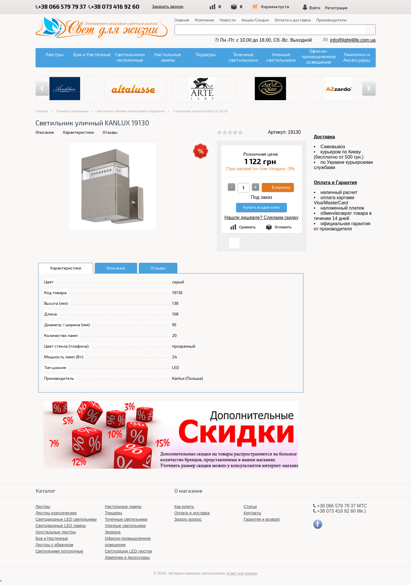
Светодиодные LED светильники (66, 519)
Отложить (283, 227)
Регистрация (339, 7)
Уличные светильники (72, 111)
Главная (181, 19)
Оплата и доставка (293, 19)
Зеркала (113, 532)
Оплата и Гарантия (335, 182)
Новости (228, 19)
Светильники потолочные (59, 551)
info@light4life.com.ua (353, 40)
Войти (317, 7)
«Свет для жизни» (241, 573)
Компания (204, 19)
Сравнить (247, 227)
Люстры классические (56, 513)
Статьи (250, 506)
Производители (331, 19)
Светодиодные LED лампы (61, 525)
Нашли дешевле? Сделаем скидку (261, 217)
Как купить (184, 506)
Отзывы (110, 132)
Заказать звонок (168, 6)
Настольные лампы (123, 506)
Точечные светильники (126, 519)
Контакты (252, 513)
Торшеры (113, 513)
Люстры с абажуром (54, 544)
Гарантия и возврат (262, 519)
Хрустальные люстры (56, 532)
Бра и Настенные (52, 538)
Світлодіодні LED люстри (128, 551)
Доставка (324, 136)
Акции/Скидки (255, 19)
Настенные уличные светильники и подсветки (131, 111)
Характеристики (78, 132)
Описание (45, 132)
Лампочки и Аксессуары (127, 557)
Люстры (43, 506)
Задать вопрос (188, 519)
